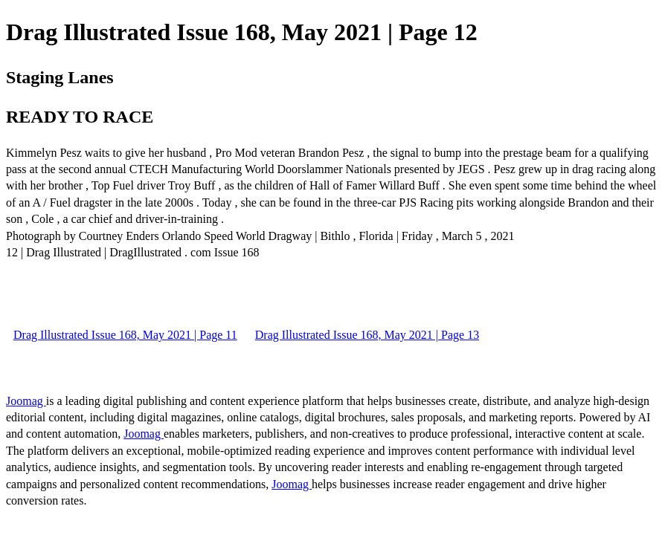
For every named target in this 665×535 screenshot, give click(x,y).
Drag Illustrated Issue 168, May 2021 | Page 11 (125, 334)
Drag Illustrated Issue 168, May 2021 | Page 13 (367, 334)
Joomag (26, 401)
